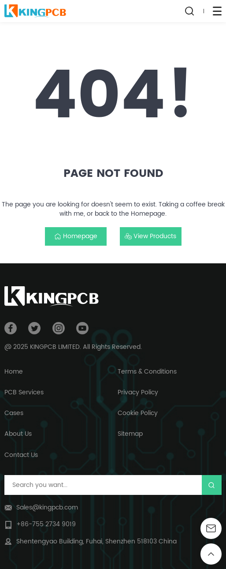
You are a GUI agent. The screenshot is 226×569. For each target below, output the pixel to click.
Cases (13, 413)
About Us (18, 434)
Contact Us (21, 455)
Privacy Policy (138, 392)
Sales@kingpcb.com (47, 507)
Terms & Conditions (147, 372)
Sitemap (130, 434)
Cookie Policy (138, 413)
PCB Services (24, 392)
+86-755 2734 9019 (46, 524)
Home (13, 372)
